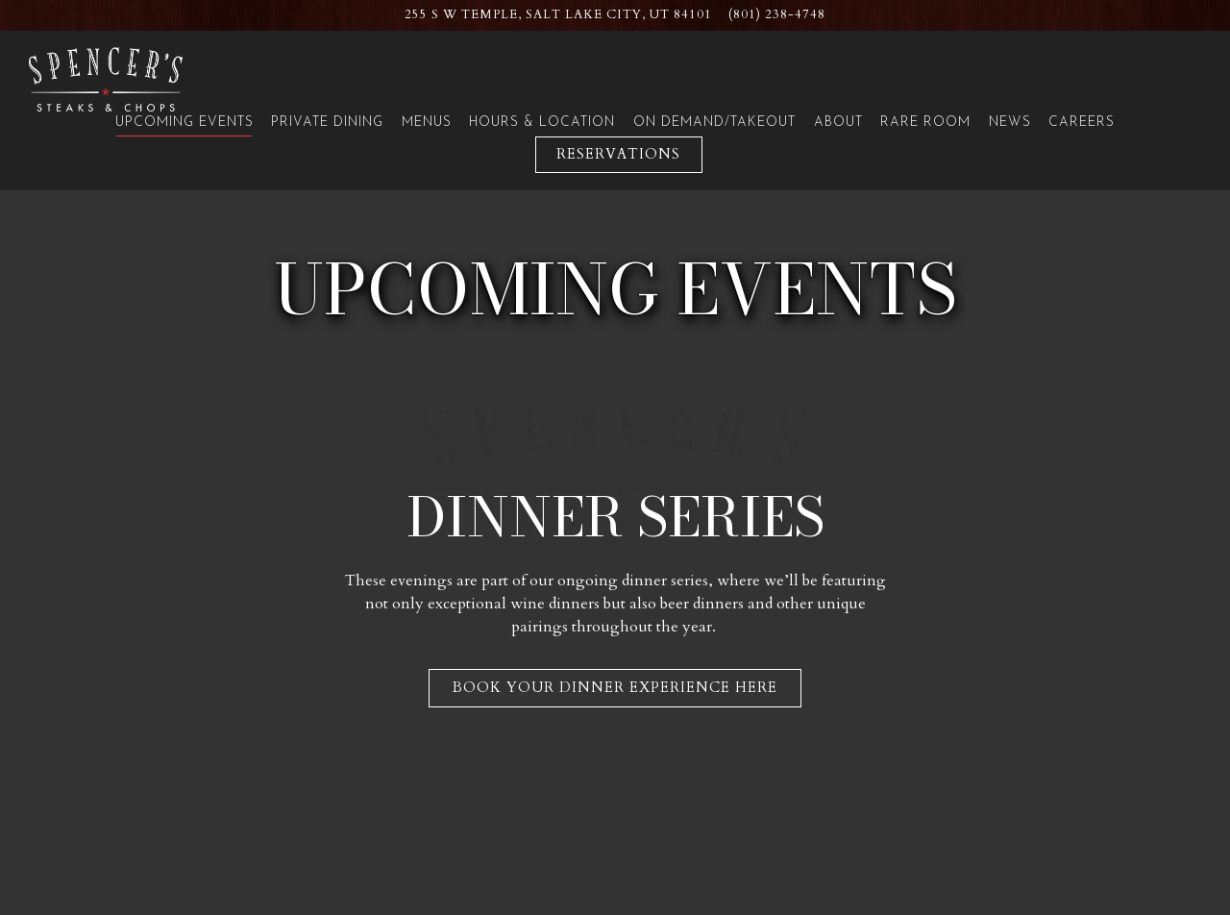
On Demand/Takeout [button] (714, 122)
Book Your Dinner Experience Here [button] (615, 681)
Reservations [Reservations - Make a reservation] (618, 154)
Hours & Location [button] (542, 122)
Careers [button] (1081, 122)
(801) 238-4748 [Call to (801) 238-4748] (776, 14)
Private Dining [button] (327, 122)
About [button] (838, 122)
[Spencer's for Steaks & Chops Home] (106, 78)
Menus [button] (427, 122)
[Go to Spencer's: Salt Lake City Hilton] (558, 15)
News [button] (1010, 122)
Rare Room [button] (925, 122)
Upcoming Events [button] (184, 122)
